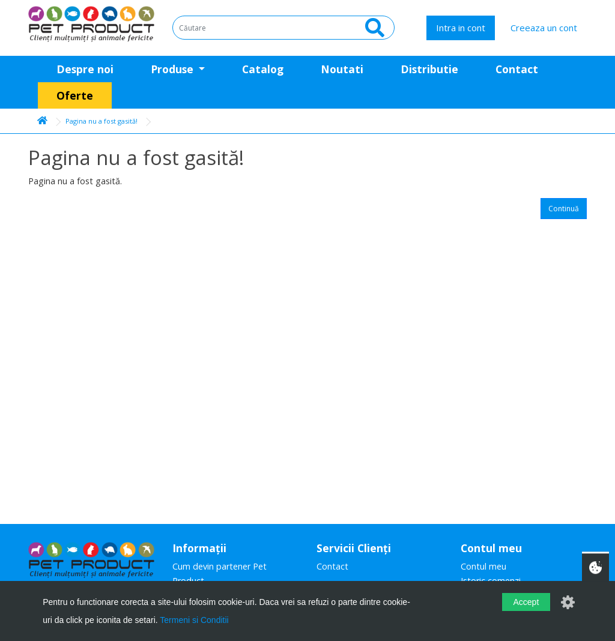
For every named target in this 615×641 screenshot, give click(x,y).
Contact (516, 69)
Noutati (342, 69)
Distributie (429, 69)
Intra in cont (460, 28)
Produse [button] (173, 69)
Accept (526, 602)
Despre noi (85, 69)
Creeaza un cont (543, 28)
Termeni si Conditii (194, 620)
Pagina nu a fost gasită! (101, 120)
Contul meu (483, 566)
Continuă (563, 208)
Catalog (262, 69)
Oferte (74, 95)
